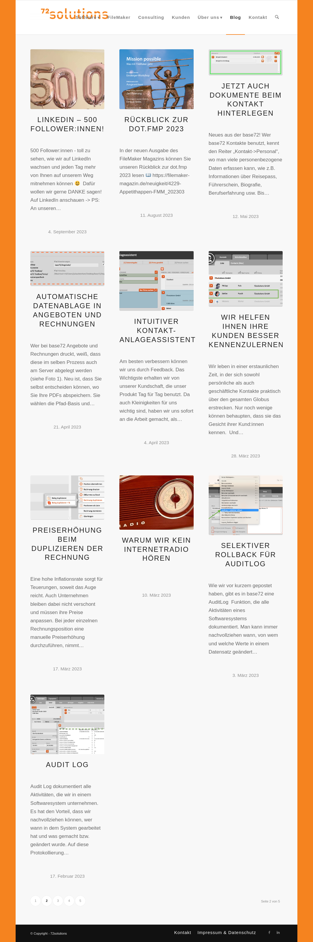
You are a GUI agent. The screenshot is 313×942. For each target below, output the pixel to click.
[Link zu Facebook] (269, 932)
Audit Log (67, 765)
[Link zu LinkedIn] (278, 932)
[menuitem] (87, 17)
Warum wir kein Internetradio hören (156, 549)
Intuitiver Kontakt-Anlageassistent (157, 330)
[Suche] (277, 17)
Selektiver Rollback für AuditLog (245, 554)
